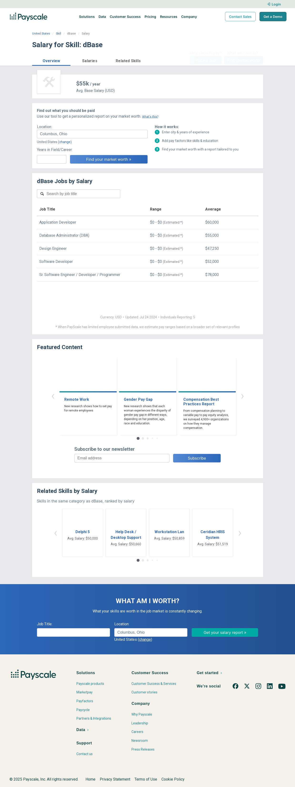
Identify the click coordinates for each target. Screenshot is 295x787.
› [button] (242, 395)
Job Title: (44, 624)
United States (41, 33)
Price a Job (206, 60)
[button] (51, 60)
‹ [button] (53, 395)
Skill (58, 33)
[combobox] (92, 134)
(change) (65, 142)
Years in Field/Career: (55, 149)
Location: (44, 127)
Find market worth (243, 60)
